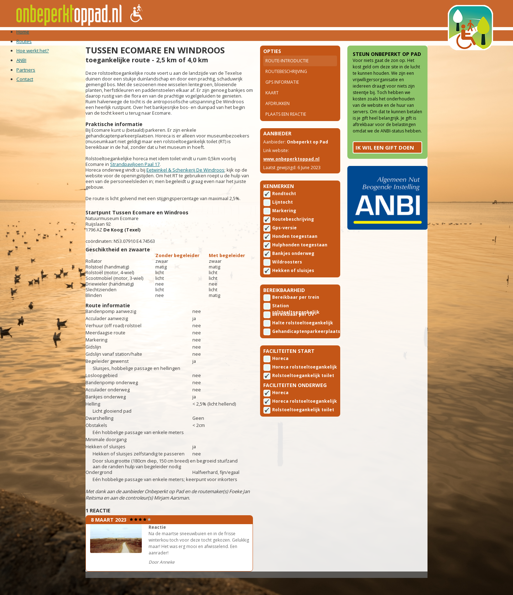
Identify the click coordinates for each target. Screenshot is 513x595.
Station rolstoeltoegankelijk (296, 323)
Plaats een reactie (285, 124)
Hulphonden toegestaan (299, 259)
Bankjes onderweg (293, 268)
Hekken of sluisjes (293, 285)
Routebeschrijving (286, 81)
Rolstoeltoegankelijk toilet (296, 395)
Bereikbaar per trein (295, 314)
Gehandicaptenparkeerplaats (306, 348)
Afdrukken (277, 113)
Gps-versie (284, 242)
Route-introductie (287, 70)
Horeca (280, 378)
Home (68, 35)
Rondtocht (284, 208)
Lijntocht (282, 217)
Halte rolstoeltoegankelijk (296, 340)
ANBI (170, 35)
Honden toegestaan (294, 251)
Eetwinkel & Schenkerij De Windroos (202, 195)
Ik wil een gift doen (368, 186)
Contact (232, 35)
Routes (93, 35)
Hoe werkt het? (134, 35)
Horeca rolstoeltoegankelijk (296, 387)
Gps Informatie (282, 92)
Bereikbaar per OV (293, 331)
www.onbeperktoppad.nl (291, 171)
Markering (284, 225)
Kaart (272, 102)
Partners (198, 35)
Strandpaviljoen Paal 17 (151, 189)
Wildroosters (287, 276)
